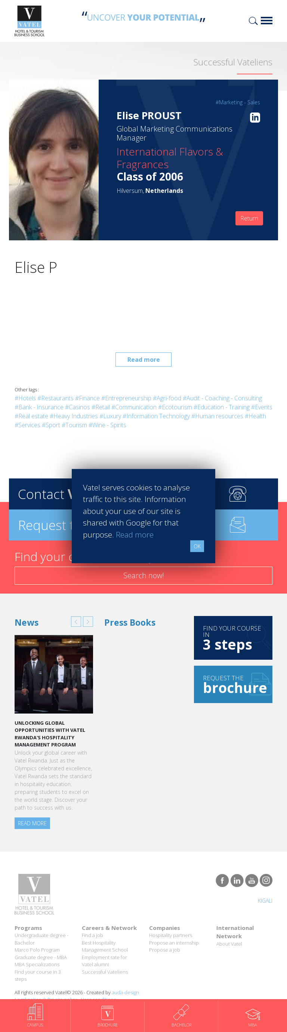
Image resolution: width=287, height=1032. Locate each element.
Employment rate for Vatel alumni (104, 961)
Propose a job (164, 949)
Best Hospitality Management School (105, 946)
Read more (143, 359)
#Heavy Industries (74, 416)
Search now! (143, 575)
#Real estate (31, 416)
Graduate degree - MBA (41, 957)
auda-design (125, 992)
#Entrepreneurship (126, 398)
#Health (255, 416)
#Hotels (25, 398)
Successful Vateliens (105, 971)
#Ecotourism (175, 407)
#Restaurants (55, 398)
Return (249, 218)
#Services (27, 425)
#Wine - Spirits (107, 425)
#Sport (51, 425)
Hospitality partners (170, 935)
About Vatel (229, 943)
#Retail (101, 407)
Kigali (265, 900)
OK (197, 546)
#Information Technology (156, 416)
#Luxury (110, 416)
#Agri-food (167, 398)
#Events (261, 407)
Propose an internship (174, 942)
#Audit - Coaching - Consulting (222, 398)
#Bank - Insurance (39, 407)
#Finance (87, 398)
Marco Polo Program (37, 949)
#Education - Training (222, 407)
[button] (76, 621)
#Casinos (77, 407)
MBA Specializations (37, 964)
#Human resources (217, 416)
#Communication (134, 407)
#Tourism (74, 425)
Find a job (92, 935)
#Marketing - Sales (238, 102)
